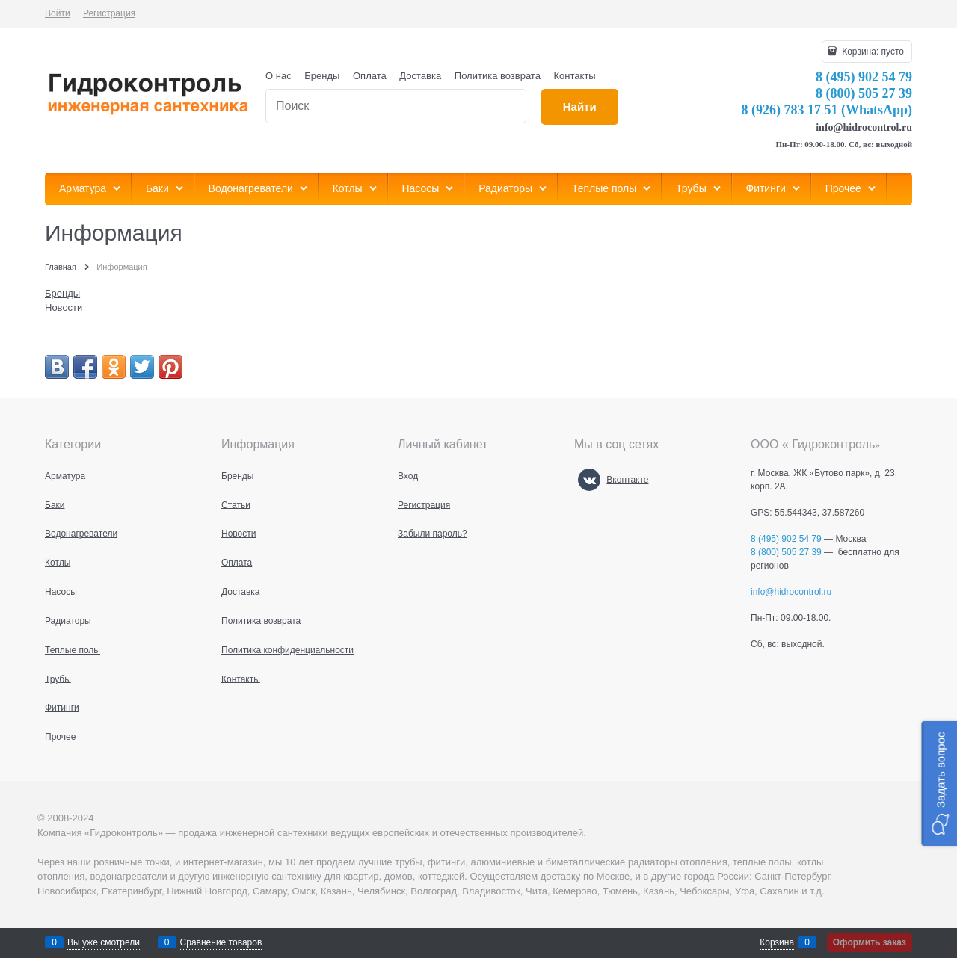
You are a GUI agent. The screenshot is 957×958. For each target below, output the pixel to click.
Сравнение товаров (221, 942)
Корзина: (872, 51)
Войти (57, 13)
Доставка (420, 75)
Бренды (321, 75)
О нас (278, 75)
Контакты (575, 75)
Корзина (777, 942)
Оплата (370, 75)
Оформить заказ (869, 942)
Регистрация (109, 13)
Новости (63, 307)
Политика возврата (498, 75)
